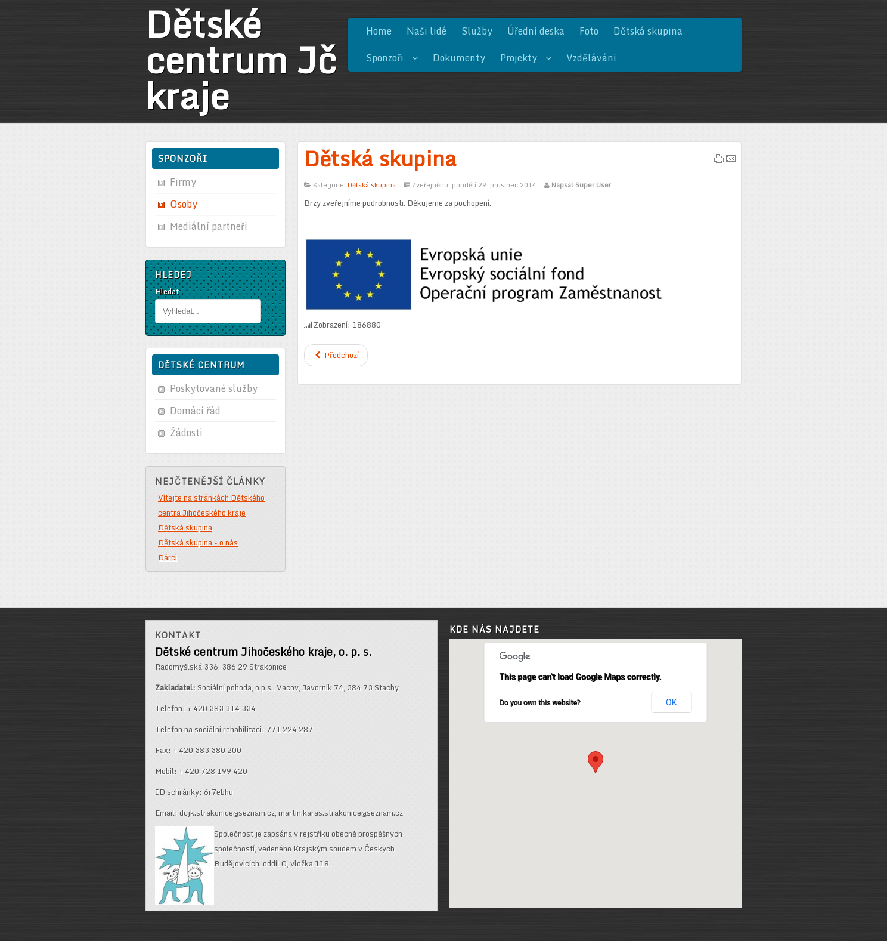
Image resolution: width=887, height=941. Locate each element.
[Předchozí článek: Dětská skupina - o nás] (336, 355)
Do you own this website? (540, 702)
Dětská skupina (380, 158)
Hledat (167, 291)
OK (671, 702)
